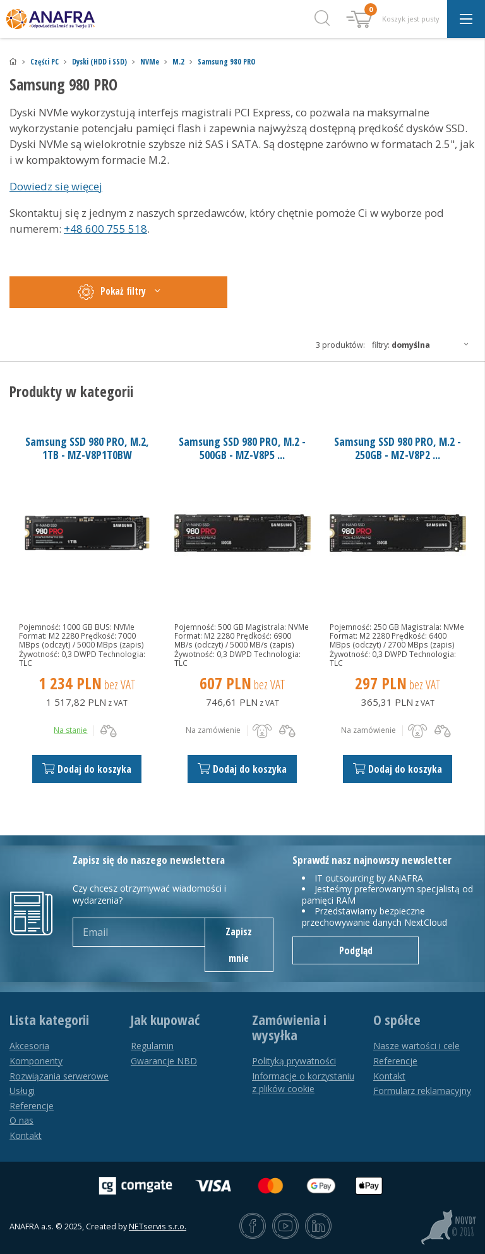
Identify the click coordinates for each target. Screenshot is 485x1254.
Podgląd (356, 950)
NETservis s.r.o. (157, 1226)
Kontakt (25, 1135)
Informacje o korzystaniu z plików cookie (303, 1082)
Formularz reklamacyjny (422, 1091)
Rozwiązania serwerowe (59, 1076)
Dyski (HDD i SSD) (99, 61)
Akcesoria (29, 1046)
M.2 (178, 61)
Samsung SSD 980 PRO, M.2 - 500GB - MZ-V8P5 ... (242, 448)
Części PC (44, 61)
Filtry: (424, 344)
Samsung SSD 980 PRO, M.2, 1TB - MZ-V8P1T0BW (87, 448)
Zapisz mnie (238, 945)
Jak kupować (165, 1020)
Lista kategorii (49, 1020)
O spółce (397, 1020)
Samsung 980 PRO (227, 61)
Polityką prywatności (294, 1061)
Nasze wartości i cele (416, 1046)
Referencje (31, 1106)
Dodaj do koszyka (86, 769)
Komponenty (36, 1061)
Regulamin (152, 1046)
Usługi (22, 1091)
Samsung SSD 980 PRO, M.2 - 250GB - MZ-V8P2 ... (397, 448)
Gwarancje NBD (164, 1061)
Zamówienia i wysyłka (289, 1027)
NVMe (149, 61)
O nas (21, 1120)
